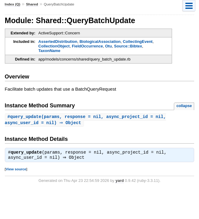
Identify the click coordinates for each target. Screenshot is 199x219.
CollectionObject (54, 46)
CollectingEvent (137, 41)
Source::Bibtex (128, 46)
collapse (184, 105)
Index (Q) (12, 4)
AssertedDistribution (58, 41)
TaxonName (49, 50)
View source (16, 170)
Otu (108, 46)
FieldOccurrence (87, 46)
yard (119, 181)
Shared (32, 4)
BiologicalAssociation (100, 41)
